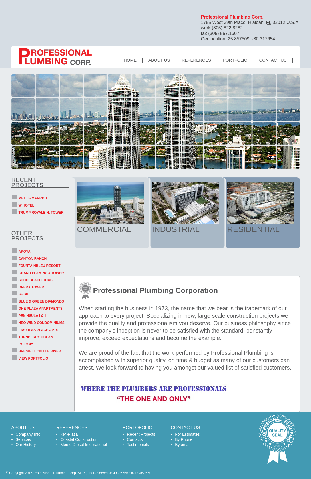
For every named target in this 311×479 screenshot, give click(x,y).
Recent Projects (141, 434)
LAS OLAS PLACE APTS (39, 330)
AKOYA (25, 252)
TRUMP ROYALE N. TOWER (41, 213)
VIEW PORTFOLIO (33, 358)
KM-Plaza (69, 434)
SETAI (23, 294)
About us (159, 60)
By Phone (183, 439)
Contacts (135, 439)
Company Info (28, 434)
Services (23, 439)
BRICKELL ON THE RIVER (40, 351)
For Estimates (187, 434)
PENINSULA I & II (33, 316)
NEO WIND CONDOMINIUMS (42, 323)
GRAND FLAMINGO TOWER (41, 273)
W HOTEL (26, 205)
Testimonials (138, 444)
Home (130, 60)
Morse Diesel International (84, 444)
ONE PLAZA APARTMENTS (41, 309)
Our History (26, 444)
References (196, 60)
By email (182, 444)
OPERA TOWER (31, 287)
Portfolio (235, 60)
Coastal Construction (79, 439)
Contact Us (272, 60)
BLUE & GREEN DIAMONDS (41, 301)
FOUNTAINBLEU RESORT (40, 266)
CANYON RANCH (33, 259)
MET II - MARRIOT (33, 198)
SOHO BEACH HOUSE (37, 280)
